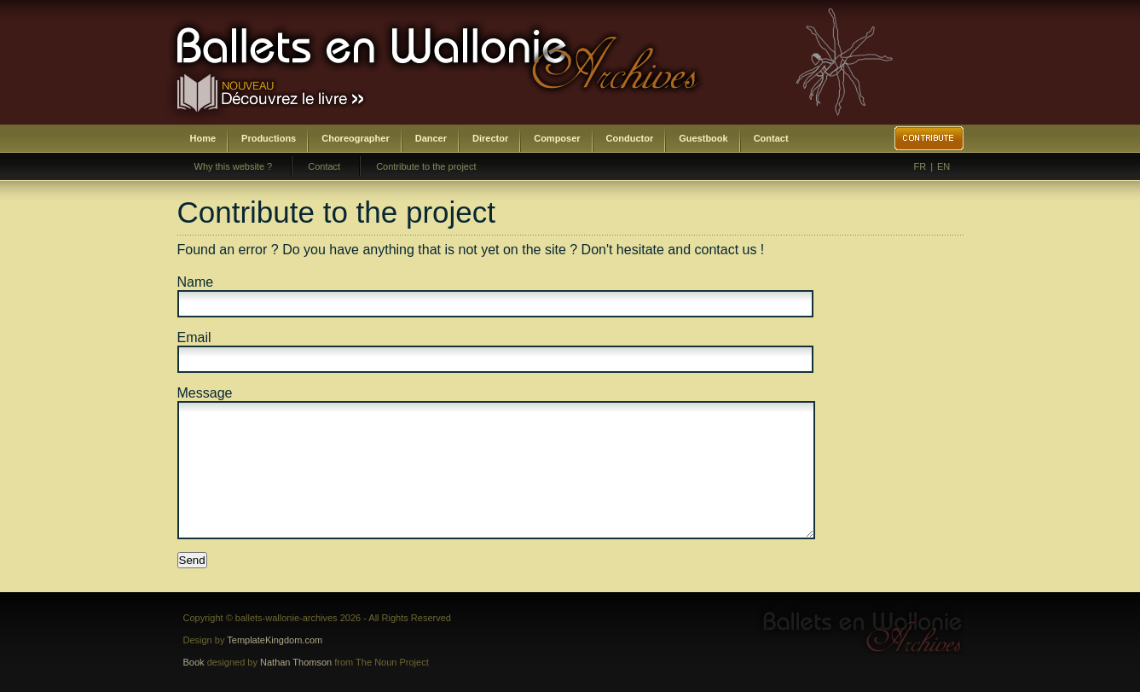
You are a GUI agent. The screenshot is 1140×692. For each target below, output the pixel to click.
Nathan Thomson (296, 662)
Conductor (630, 138)
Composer (557, 138)
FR (920, 166)
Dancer (431, 138)
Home (203, 138)
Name (195, 282)
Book (194, 662)
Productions (268, 138)
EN (943, 166)
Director (490, 138)
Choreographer (355, 138)
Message (205, 393)
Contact (771, 138)
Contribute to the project (426, 166)
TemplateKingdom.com (274, 640)
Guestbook (703, 138)
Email (194, 337)
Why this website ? (233, 166)
